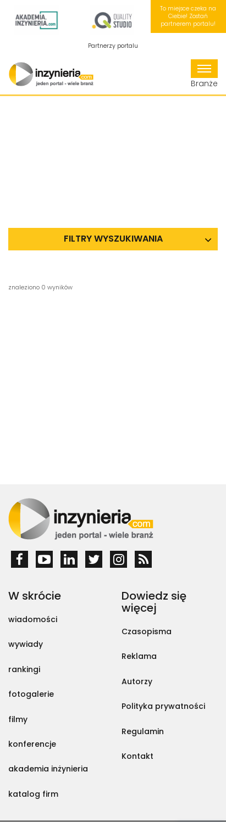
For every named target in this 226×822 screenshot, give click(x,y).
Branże (204, 74)
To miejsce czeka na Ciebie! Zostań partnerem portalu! (188, 16)
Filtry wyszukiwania (113, 238)
